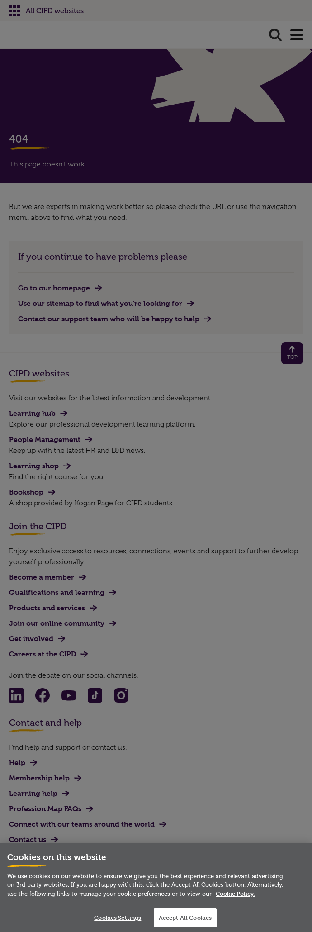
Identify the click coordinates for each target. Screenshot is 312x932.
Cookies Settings (117, 917)
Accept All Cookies (185, 917)
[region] (156, 887)
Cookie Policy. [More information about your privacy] (235, 893)
